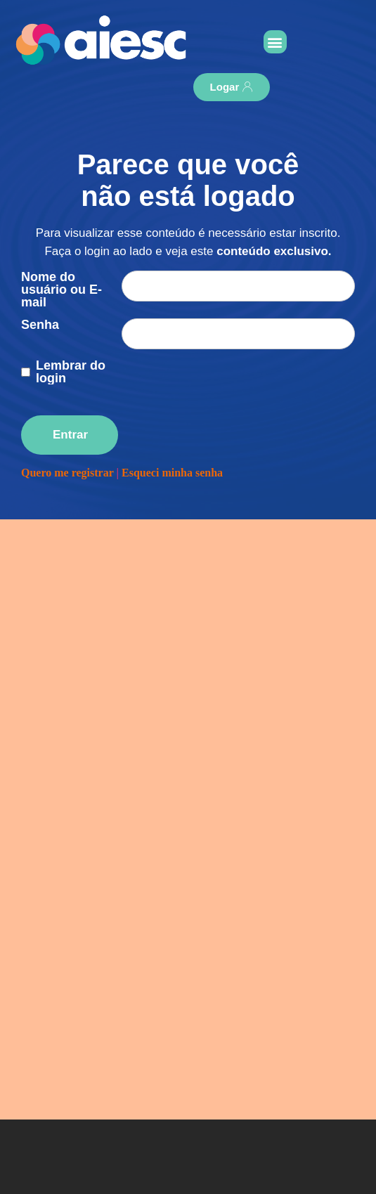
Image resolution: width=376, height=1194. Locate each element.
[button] (275, 41)
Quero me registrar (67, 473)
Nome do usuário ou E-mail (61, 290)
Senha (40, 324)
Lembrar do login (70, 371)
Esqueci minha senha (172, 473)
